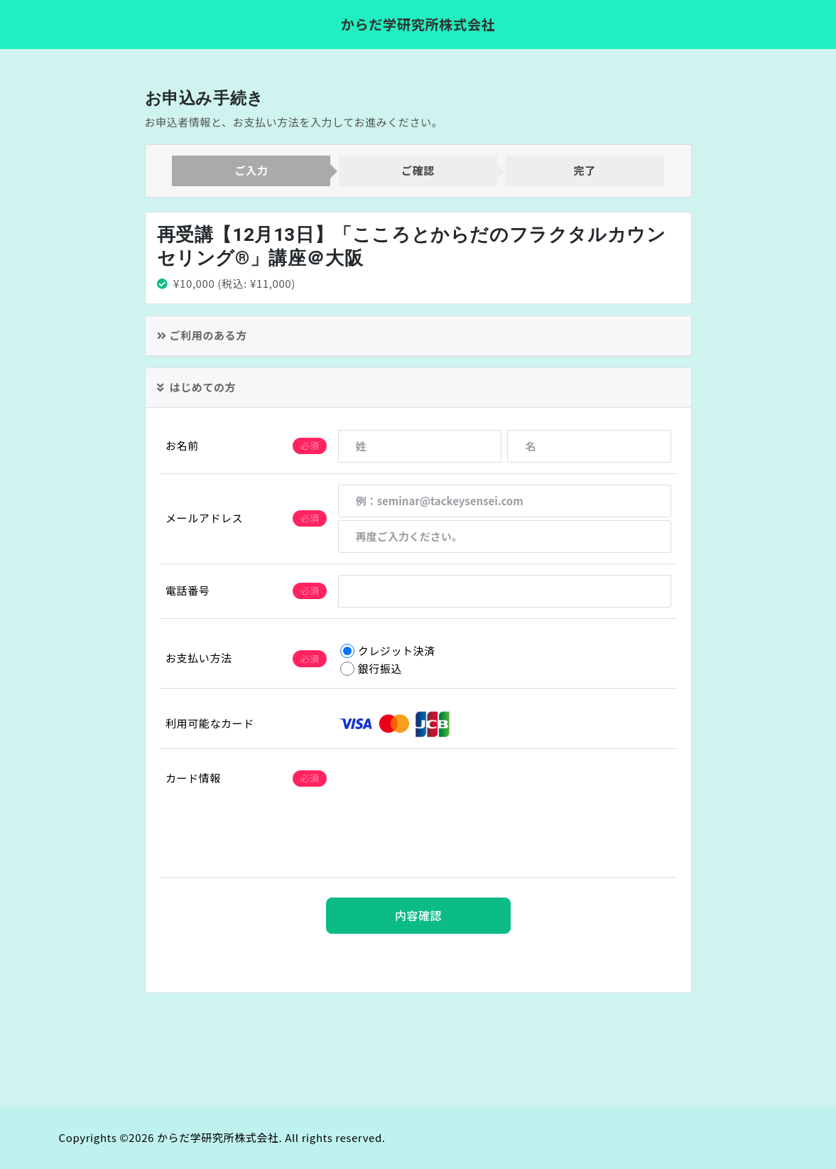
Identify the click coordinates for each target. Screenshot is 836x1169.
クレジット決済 (387, 650)
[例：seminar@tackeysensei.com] (504, 501)
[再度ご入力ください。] (504, 536)
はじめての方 (196, 386)
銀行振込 (370, 668)
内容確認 (417, 916)
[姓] (419, 446)
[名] (589, 446)
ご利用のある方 (202, 335)
